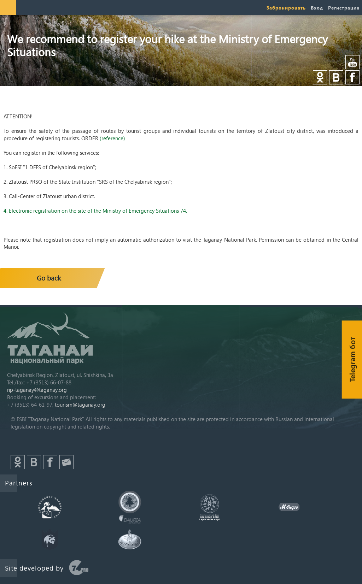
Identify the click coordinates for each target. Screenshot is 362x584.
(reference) (112, 138)
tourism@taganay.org (80, 404)
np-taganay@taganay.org (37, 389)
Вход (317, 8)
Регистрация (344, 8)
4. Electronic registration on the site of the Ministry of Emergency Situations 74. (95, 210)
